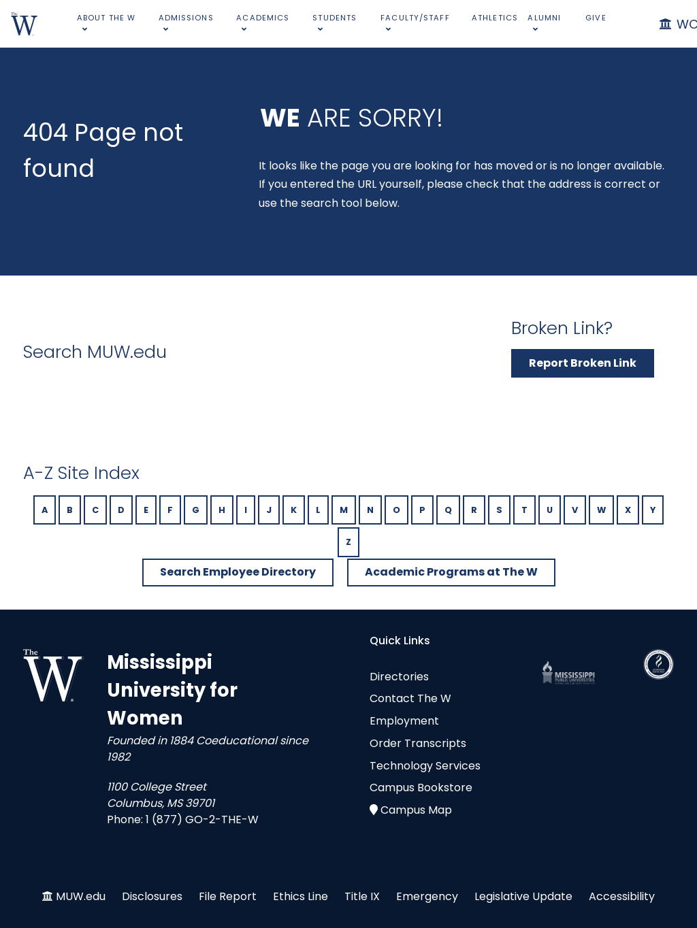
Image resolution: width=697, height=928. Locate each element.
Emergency (427, 896)
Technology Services (425, 766)
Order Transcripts (418, 743)
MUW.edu (81, 896)
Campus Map (416, 810)
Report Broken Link (582, 363)
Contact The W (410, 698)
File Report (228, 896)
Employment (404, 721)
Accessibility (622, 896)
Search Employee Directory (238, 572)
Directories (399, 676)
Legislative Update (523, 896)
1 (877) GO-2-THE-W (202, 819)
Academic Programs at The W (451, 572)
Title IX (362, 896)
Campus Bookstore (421, 787)
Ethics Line (300, 896)
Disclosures (152, 896)
